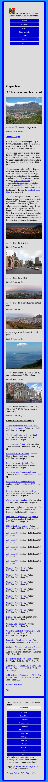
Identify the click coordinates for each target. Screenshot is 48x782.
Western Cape (13, 136)
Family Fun (11, 617)
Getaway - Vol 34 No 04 (16, 568)
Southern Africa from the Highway (20, 472)
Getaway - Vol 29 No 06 (16, 589)
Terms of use (31, 773)
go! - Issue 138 (12, 554)
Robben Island (24, 185)
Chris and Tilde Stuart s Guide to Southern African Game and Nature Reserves (23, 648)
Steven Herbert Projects (25, 766)
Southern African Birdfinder (17, 454)
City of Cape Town (14, 684)
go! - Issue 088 (12, 561)
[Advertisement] (24, 66)
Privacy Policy (13, 773)
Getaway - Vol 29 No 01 (16, 610)
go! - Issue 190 (12, 533)
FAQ (23, 773)
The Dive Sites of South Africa (19, 444)
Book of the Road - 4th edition (18, 640)
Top (7, 690)
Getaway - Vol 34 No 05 (16, 575)
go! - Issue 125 (12, 547)
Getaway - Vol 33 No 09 (16, 582)
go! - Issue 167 (12, 540)
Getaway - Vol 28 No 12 (16, 603)
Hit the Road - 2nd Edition (17, 526)
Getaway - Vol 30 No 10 (16, 596)
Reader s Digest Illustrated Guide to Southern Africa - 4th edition (21, 492)
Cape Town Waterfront (20, 180)
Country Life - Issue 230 (16, 624)
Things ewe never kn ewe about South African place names (22, 427)
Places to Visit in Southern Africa (20, 500)
